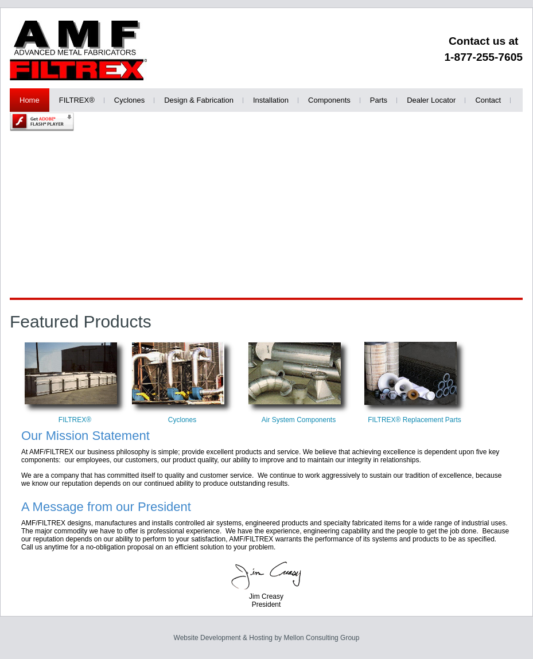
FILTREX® (75, 420)
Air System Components (299, 420)
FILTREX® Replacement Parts (414, 420)
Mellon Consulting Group (321, 638)
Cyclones (182, 420)
